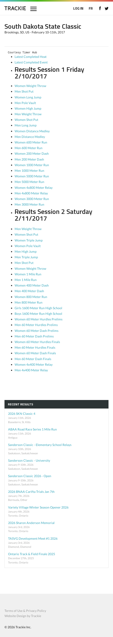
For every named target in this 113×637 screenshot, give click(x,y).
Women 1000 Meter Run (32, 165)
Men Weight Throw (28, 114)
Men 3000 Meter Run (29, 204)
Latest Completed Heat (31, 57)
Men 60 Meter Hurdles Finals (35, 347)
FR (91, 8)
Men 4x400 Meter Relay (31, 370)
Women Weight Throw (30, 86)
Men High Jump (26, 251)
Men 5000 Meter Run (29, 182)
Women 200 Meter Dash (32, 153)
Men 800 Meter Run (28, 302)
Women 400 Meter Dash (32, 285)
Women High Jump (28, 108)
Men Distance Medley (30, 137)
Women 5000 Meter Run (32, 176)
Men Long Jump (26, 125)
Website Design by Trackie (22, 616)
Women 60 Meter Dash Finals (35, 353)
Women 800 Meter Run (31, 297)
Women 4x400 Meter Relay (34, 364)
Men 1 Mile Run (26, 280)
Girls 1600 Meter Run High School (38, 308)
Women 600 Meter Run (31, 142)
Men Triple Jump (26, 257)
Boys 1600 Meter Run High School (38, 313)
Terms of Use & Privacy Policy (25, 611)
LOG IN (78, 8)
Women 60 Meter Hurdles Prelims (38, 319)
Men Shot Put (24, 91)
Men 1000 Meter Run (29, 170)
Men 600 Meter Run (28, 148)
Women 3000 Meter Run (32, 199)
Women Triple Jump (29, 240)
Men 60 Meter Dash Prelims (34, 336)
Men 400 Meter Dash (29, 291)
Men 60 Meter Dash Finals (33, 359)
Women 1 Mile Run (28, 274)
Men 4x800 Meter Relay (31, 193)
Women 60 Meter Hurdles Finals (37, 342)
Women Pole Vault (28, 246)
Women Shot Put (26, 120)
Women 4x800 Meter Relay (34, 187)
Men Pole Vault (25, 103)
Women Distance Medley (32, 131)
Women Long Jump (28, 97)
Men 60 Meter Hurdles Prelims (36, 325)
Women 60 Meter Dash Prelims (36, 331)
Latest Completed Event (31, 62)
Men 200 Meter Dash (29, 159)
